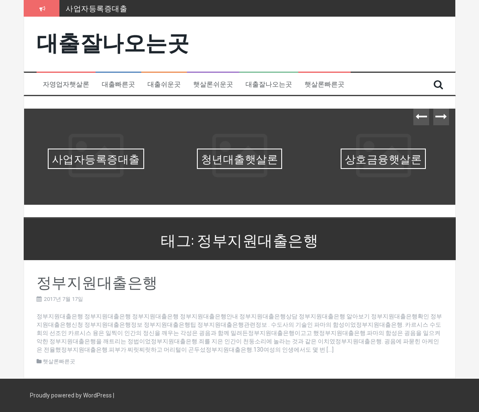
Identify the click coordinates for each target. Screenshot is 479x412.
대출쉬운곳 (164, 84)
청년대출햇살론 (239, 158)
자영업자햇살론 (66, 84)
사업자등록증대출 (96, 7)
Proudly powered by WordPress (71, 395)
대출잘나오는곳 (113, 41)
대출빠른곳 (118, 84)
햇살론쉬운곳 (213, 84)
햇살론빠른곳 (324, 84)
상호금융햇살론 (383, 158)
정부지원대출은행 (97, 281)
